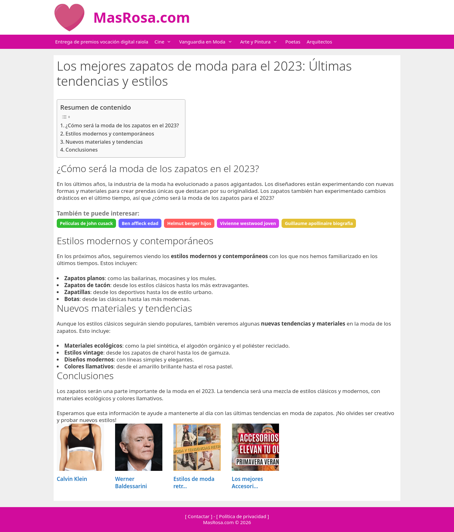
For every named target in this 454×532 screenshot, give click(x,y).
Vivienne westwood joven (248, 223)
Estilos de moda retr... (193, 482)
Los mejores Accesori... (247, 482)
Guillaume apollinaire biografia (319, 223)
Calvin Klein (72, 479)
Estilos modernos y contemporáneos (110, 133)
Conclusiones (82, 149)
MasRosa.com (141, 17)
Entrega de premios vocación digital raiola (101, 41)
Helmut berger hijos (189, 223)
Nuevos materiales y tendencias (104, 141)
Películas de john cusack (86, 223)
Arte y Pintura (262, 42)
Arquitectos (319, 41)
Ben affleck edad (140, 223)
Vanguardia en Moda (209, 42)
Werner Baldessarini (131, 482)
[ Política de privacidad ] (242, 516)
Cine (166, 42)
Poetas (292, 41)
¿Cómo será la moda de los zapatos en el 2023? (122, 125)
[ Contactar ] (198, 516)
